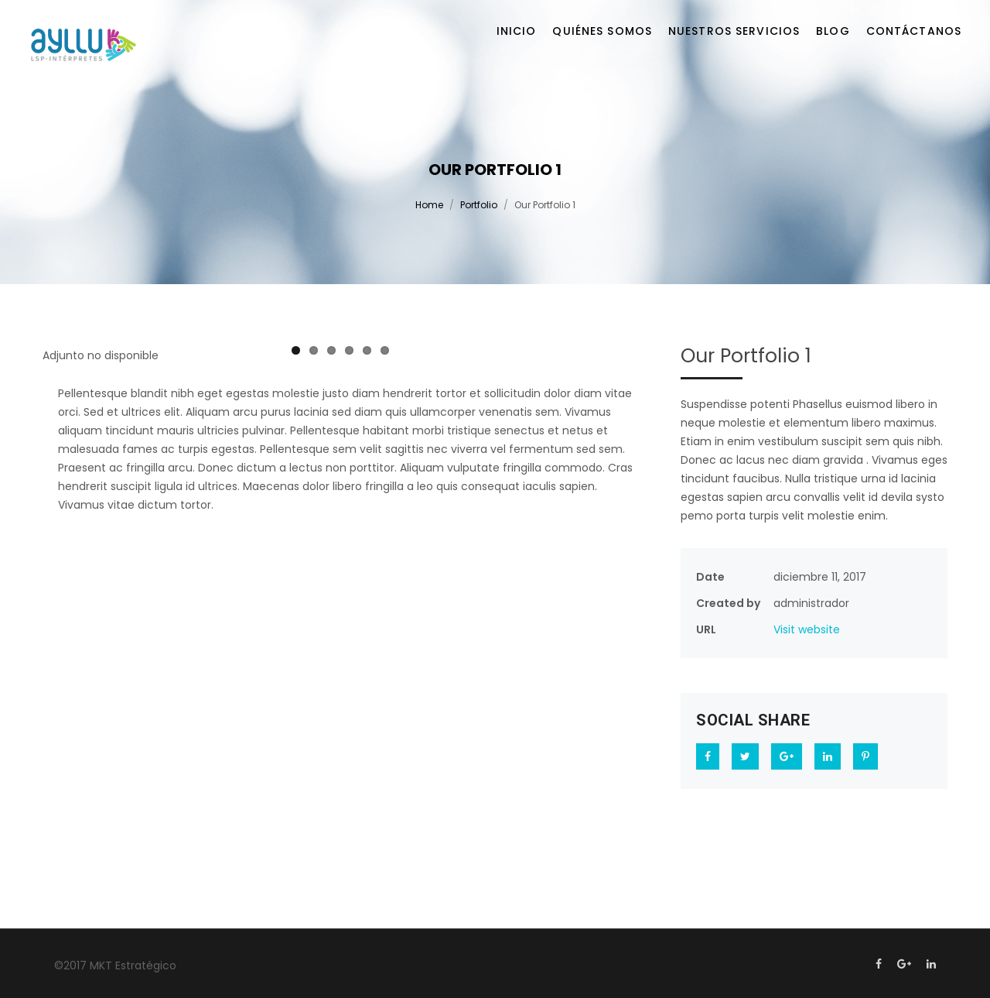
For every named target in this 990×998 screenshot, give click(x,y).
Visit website (806, 629)
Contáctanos (913, 31)
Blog (832, 31)
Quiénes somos (602, 31)
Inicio (517, 31)
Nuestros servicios (734, 31)
